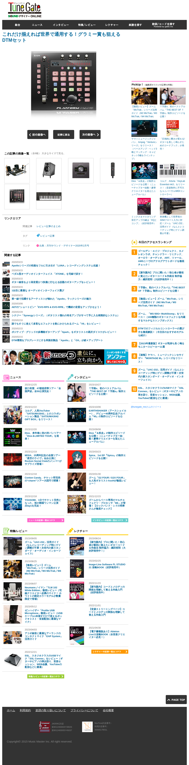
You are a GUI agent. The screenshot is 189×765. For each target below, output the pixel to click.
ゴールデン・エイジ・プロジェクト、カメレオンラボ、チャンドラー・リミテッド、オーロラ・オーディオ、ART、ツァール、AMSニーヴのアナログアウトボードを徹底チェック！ (161, 258)
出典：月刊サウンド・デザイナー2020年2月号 (64, 245)
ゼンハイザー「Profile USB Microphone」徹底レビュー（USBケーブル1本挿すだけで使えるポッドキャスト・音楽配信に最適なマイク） (44, 616)
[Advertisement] (119, 9)
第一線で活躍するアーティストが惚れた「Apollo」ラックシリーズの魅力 (51, 298)
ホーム (11, 710)
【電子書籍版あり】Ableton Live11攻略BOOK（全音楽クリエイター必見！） (107, 634)
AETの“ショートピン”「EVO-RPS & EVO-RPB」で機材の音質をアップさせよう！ (57, 307)
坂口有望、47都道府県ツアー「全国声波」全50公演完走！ (43, 390)
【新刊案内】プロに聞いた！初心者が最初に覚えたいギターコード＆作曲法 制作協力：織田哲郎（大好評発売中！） (107, 546)
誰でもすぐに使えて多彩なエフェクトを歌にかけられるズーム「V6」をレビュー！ (56, 323)
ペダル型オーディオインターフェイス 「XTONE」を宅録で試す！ (47, 273)
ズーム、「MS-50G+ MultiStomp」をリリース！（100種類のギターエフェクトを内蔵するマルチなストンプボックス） (161, 317)
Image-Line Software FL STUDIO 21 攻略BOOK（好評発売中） (107, 566)
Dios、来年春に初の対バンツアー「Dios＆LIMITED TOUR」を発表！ (43, 436)
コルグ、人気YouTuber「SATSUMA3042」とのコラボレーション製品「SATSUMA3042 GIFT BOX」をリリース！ (43, 415)
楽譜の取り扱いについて (50, 710)
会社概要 (108, 710)
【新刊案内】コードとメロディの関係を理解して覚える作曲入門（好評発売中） (107, 589)
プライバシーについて (84, 710)
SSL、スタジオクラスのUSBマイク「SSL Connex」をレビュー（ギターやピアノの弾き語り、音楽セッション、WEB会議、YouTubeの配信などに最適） (44, 661)
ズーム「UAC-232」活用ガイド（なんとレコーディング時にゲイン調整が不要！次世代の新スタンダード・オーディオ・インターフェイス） (43, 548)
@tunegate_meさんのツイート (146, 407)
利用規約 (25, 710)
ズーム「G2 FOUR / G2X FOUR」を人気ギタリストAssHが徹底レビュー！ (107, 480)
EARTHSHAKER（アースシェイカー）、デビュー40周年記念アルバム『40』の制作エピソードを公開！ (107, 415)
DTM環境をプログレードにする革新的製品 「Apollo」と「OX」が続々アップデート (57, 340)
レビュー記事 (47, 235)
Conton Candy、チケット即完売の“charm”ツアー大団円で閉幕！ (43, 479)
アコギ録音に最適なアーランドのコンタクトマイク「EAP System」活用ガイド (44, 636)
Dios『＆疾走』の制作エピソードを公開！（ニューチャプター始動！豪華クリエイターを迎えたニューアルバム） (107, 437)
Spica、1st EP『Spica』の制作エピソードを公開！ (107, 457)
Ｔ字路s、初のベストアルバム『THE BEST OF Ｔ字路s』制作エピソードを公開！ (107, 391)
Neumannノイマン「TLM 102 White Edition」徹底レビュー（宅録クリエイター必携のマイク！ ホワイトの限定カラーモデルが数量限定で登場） (43, 593)
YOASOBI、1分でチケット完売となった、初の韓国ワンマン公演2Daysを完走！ (43, 503)
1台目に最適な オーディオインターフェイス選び (38, 290)
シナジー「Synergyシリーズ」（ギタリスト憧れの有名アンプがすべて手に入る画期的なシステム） (66, 315)
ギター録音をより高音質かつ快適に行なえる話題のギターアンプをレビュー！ (54, 282)
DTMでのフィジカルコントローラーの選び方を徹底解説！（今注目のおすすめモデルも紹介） (161, 332)
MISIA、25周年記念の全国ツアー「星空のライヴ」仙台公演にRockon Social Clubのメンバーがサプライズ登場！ (43, 459)
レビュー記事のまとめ (49, 226)
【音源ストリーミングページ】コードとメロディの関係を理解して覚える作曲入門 (107, 612)
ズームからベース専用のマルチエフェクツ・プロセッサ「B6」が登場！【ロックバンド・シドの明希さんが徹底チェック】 (107, 504)
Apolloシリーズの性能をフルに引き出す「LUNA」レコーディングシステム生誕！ (56, 265)
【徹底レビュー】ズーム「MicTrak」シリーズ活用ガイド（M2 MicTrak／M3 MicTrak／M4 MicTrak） (43, 569)
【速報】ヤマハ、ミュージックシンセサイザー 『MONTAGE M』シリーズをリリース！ (161, 358)
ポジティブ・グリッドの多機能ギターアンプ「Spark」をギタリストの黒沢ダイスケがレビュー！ (64, 332)
